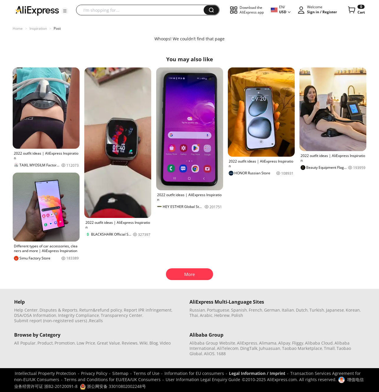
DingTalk (248, 348)
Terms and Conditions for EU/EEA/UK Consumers (112, 379)
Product (45, 343)
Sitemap (120, 373)
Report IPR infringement (148, 310)
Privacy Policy (94, 373)
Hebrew (222, 315)
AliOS (209, 353)
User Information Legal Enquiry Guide (203, 379)
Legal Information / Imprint (257, 373)
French (255, 310)
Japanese (335, 310)
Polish (237, 315)
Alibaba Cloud (319, 343)
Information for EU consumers (194, 373)
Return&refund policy (100, 310)
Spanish (239, 310)
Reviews (130, 343)
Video (165, 343)
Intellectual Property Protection (45, 373)
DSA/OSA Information (35, 315)
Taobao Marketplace (302, 348)
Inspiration (38, 28)
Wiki (143, 343)
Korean (353, 310)
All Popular (25, 343)
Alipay (284, 343)
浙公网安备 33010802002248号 (113, 386)
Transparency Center (121, 315)
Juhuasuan (269, 348)
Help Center (26, 310)
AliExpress (247, 343)
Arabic (206, 315)
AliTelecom (227, 348)
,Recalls (95, 320)
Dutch (302, 310)
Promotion (65, 343)
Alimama (267, 343)
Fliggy (297, 343)
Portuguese (218, 310)
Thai (194, 315)
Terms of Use (146, 373)
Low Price (86, 343)
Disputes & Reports (58, 310)
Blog (153, 343)
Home (18, 28)
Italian (288, 310)
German (272, 310)
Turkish (316, 310)
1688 (221, 353)
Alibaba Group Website (212, 343)
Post (57, 28)
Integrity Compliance (78, 315)
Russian (197, 310)
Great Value (108, 343)
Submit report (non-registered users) (50, 320)
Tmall (329, 348)
